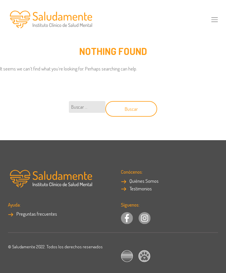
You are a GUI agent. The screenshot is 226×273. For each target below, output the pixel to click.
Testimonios (136, 188)
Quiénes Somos (140, 181)
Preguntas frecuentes (32, 214)
